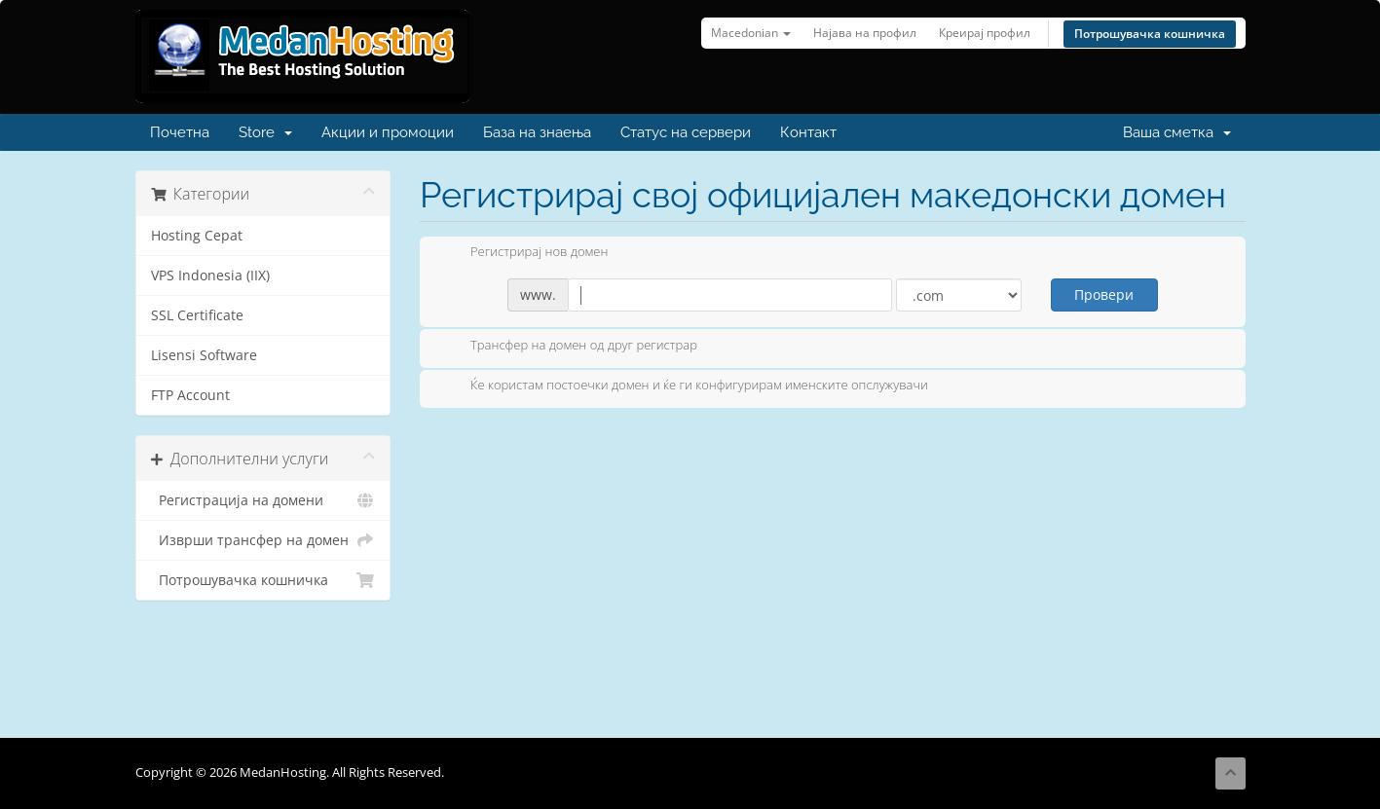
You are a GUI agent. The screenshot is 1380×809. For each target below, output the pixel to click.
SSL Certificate (197, 315)
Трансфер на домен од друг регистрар (568, 346)
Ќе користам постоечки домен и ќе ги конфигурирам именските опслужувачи (683, 386)
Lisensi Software (204, 355)
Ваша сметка (1177, 132)
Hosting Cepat (196, 235)
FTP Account (190, 395)
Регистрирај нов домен (523, 253)
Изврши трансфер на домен (263, 540)
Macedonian (751, 32)
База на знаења (537, 132)
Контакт (808, 132)
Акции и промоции (387, 132)
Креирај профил (984, 32)
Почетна (179, 132)
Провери (1104, 294)
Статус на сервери (685, 132)
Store (265, 132)
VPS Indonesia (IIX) (210, 275)
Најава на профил (864, 32)
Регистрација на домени (263, 500)
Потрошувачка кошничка (1149, 33)
